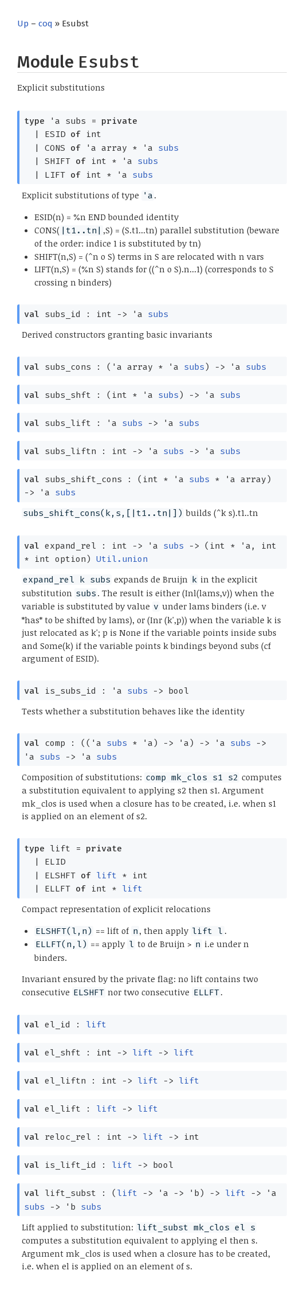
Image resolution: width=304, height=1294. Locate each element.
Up (23, 23)
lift (106, 875)
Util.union (122, 559)
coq (45, 23)
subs (168, 148)
